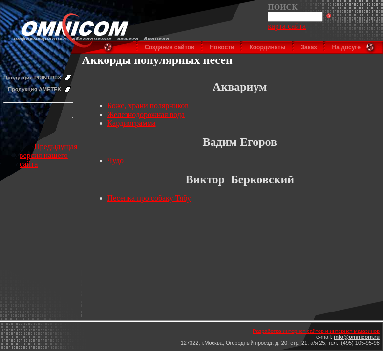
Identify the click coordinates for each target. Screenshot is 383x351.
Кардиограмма (131, 123)
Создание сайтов (169, 47)
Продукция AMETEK (34, 89)
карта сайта (287, 26)
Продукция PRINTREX (32, 77)
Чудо (115, 160)
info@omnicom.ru (357, 337)
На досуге (346, 47)
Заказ (309, 47)
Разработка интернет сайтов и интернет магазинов (316, 331)
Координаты (267, 47)
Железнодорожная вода (146, 114)
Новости (222, 47)
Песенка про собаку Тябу (149, 198)
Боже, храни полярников (148, 105)
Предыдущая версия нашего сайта (48, 155)
